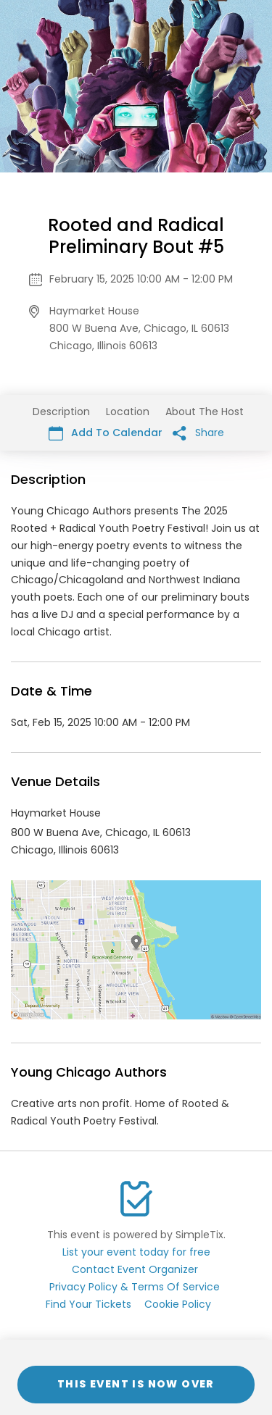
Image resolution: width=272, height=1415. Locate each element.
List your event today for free (136, 1252)
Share (198, 433)
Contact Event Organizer (135, 1269)
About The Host (204, 411)
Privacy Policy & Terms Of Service (134, 1287)
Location (127, 411)
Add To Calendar (105, 433)
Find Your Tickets (88, 1304)
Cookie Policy (177, 1304)
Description (61, 411)
